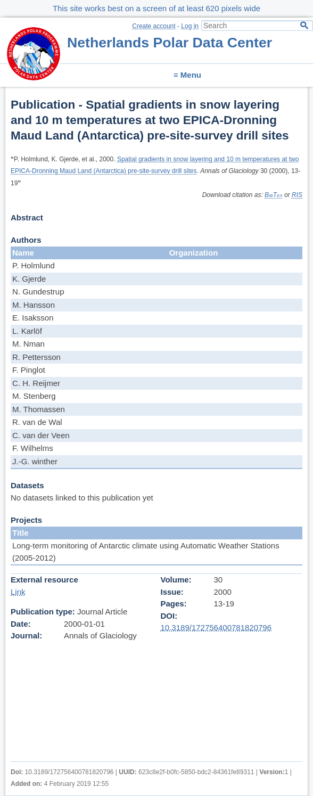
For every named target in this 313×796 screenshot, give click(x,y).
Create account (153, 26)
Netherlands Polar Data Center (169, 43)
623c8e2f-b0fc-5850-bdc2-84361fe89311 (196, 772)
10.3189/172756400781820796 (216, 627)
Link (18, 591)
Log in (190, 26)
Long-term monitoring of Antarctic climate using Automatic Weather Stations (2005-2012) (145, 551)
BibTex (274, 195)
